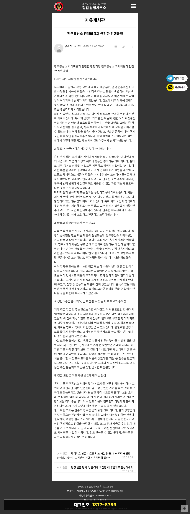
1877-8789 (95, 504)
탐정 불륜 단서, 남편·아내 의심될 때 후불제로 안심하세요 (102, 467)
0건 (68, 46)
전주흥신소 (60, 66)
